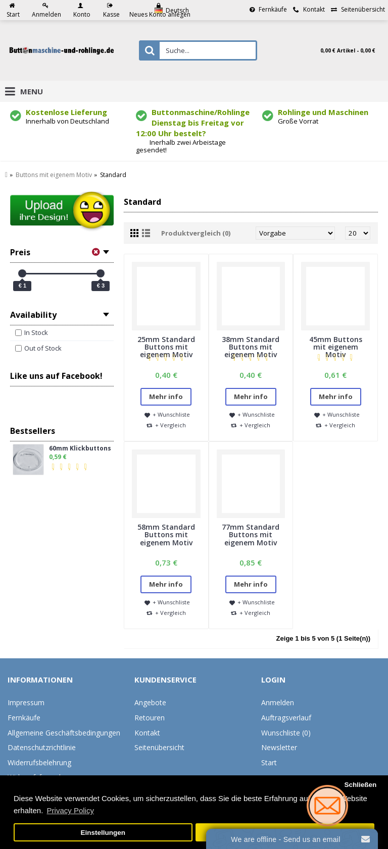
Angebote (150, 702)
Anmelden (277, 702)
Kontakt (147, 733)
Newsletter (279, 747)
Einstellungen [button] (103, 832)
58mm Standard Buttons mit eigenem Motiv (166, 534)
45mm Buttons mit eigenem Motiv (335, 347)
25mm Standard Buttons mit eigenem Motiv (166, 347)
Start (269, 762)
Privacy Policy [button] (70, 810)
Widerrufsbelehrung (39, 762)
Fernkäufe (24, 717)
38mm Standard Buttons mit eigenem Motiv (250, 347)
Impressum (26, 702)
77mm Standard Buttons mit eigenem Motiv (250, 534)
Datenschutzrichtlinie (42, 747)
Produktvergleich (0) (195, 233)
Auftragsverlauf (286, 717)
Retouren (149, 717)
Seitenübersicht (159, 747)
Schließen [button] (360, 784)
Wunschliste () (286, 733)
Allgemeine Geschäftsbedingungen (64, 733)
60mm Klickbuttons (80, 448)
